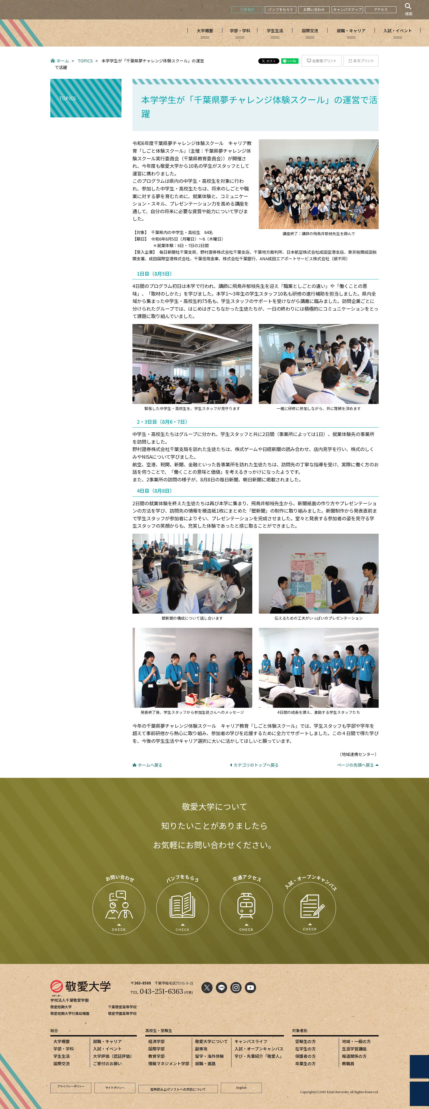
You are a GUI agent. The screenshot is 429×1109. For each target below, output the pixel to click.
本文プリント (361, 61)
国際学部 (156, 1049)
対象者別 (247, 9)
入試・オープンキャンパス (258, 1049)
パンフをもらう (280, 9)
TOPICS (85, 60)
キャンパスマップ (347, 9)
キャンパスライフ (250, 1041)
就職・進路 (205, 1063)
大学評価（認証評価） (113, 1056)
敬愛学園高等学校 (122, 1013)
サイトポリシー (114, 1087)
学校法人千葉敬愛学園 (70, 1000)
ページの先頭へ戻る (355, 765)
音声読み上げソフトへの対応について (178, 1087)
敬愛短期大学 (61, 1006)
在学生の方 (305, 1049)
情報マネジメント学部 (168, 1063)
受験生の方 (305, 1041)
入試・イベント (107, 1049)
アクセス (381, 9)
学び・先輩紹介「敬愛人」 (259, 1056)
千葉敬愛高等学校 (122, 1006)
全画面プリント (322, 61)
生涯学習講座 (354, 1049)
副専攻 (201, 1049)
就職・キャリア (107, 1041)
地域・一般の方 (356, 1041)
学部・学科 (63, 1049)
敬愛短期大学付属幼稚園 (69, 1013)
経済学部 (156, 1041)
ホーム (63, 60)
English (241, 1087)
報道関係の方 (354, 1056)
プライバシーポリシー (70, 1087)
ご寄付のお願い (107, 1063)
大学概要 (61, 1041)
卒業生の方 (305, 1063)
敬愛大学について (211, 1041)
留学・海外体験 (209, 1056)
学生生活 (61, 1056)
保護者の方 (305, 1056)
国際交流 (61, 1063)
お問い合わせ (314, 9)
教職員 (348, 1063)
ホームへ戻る (150, 765)
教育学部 (156, 1056)
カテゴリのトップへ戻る (256, 765)
